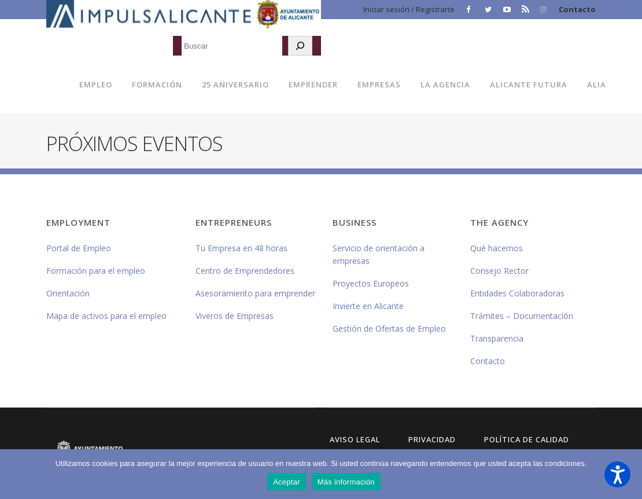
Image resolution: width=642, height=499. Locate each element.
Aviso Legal (355, 439)
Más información (346, 482)
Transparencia (496, 338)
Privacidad (432, 439)
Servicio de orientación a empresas (379, 254)
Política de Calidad (526, 439)
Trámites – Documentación (521, 315)
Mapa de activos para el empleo (106, 315)
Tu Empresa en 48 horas (241, 248)
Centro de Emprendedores (244, 270)
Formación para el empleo (95, 270)
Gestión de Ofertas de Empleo (389, 328)
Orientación (68, 293)
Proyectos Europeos (371, 283)
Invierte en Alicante (368, 305)
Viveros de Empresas (234, 315)
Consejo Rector (499, 270)
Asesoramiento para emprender (255, 293)
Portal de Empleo (78, 248)
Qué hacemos (496, 248)
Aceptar (286, 482)
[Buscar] (300, 46)
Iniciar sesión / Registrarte (409, 9)
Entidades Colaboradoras (517, 293)
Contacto (577, 9)
